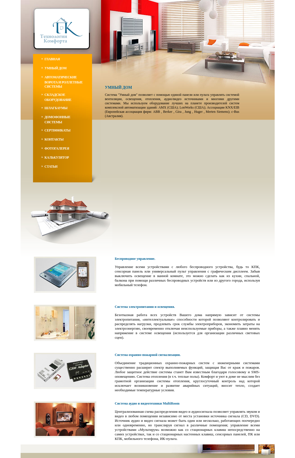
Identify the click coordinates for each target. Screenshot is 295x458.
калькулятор (57, 157)
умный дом (56, 68)
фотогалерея (57, 148)
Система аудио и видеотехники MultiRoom (147, 403)
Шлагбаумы (56, 108)
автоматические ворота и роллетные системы (64, 81)
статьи (51, 166)
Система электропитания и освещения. (145, 307)
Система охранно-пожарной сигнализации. (148, 355)
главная (52, 59)
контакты (54, 139)
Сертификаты (58, 130)
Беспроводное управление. (135, 259)
